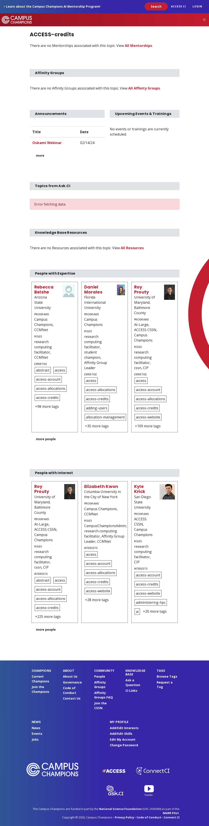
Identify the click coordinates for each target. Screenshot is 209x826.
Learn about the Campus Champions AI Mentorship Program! (53, 6)
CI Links (131, 690)
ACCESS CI (178, 6)
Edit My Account (122, 739)
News (36, 728)
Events (37, 733)
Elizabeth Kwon (101, 486)
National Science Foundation (120, 809)
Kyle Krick (139, 489)
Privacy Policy (124, 817)
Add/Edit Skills (121, 733)
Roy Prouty (141, 289)
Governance (72, 682)
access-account (48, 379)
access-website (148, 417)
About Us (70, 676)
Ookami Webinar (47, 142)
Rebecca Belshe (44, 289)
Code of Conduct (149, 817)
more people (46, 439)
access (60, 370)
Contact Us (72, 698)
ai (137, 611)
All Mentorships (138, 45)
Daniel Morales (93, 289)
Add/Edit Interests (124, 728)
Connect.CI (171, 817)
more (40, 155)
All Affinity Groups (144, 88)
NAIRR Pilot (171, 813)
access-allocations (50, 388)
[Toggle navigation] (204, 19)
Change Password (124, 745)
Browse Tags (167, 676)
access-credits (47, 397)
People (99, 676)
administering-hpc (151, 602)
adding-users (96, 408)
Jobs (35, 739)
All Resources (132, 247)
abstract (42, 370)
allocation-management (105, 417)
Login (197, 6)
